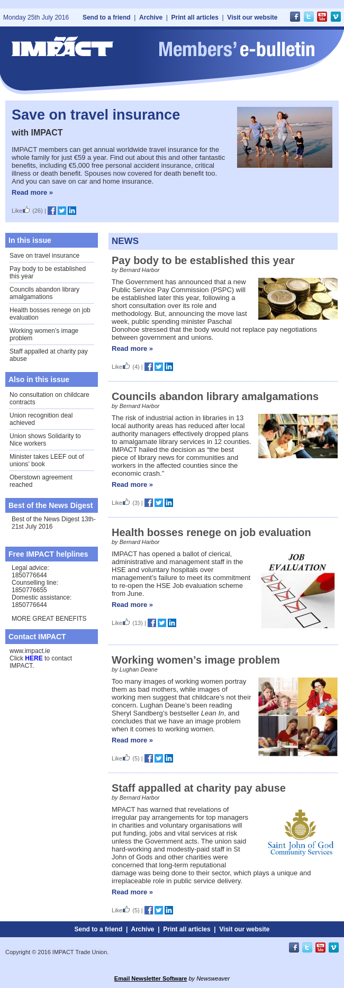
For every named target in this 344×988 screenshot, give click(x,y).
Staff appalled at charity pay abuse (199, 788)
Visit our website (252, 17)
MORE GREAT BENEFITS (49, 618)
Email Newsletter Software (150, 978)
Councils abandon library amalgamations (44, 293)
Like (21, 210)
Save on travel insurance (96, 115)
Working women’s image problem (196, 660)
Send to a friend (107, 17)
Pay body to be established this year (203, 260)
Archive (150, 17)
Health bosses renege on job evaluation (211, 532)
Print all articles (195, 17)
